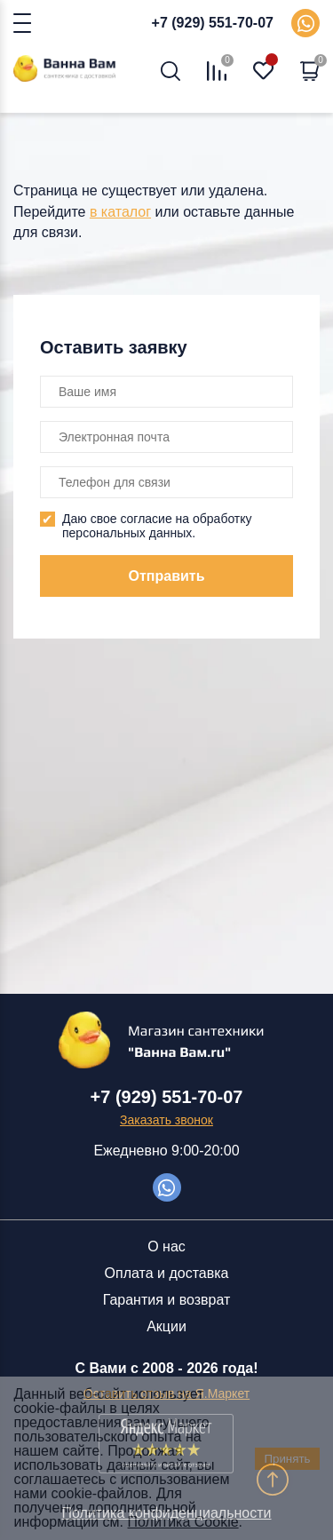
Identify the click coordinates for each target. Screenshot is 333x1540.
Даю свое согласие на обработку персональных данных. (157, 526)
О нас (166, 1246)
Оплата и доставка (167, 1273)
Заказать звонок (166, 1120)
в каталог (120, 211)
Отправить (167, 575)
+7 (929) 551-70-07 (213, 22)
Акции (166, 1326)
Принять (287, 1458)
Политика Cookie (183, 1521)
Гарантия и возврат (167, 1299)
